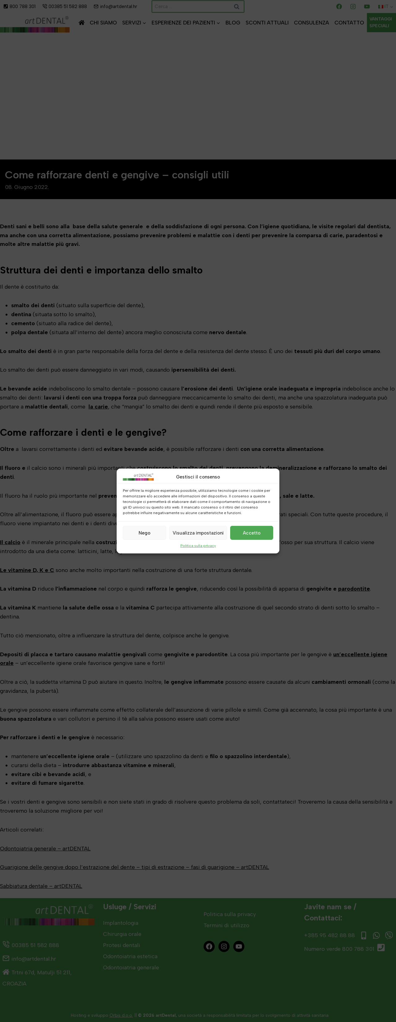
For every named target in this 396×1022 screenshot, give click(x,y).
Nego (144, 532)
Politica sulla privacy (198, 546)
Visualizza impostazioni (198, 532)
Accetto (251, 532)
